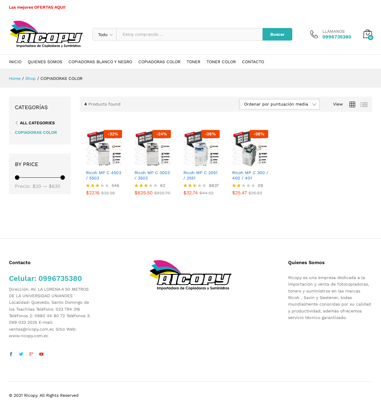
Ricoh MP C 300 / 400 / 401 (250, 175)
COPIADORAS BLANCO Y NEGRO (100, 62)
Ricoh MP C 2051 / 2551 (200, 175)
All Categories (37, 122)
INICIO (15, 62)
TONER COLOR (221, 62)
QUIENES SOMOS (45, 62)
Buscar (277, 34)
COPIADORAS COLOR (159, 62)
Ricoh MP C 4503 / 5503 (103, 175)
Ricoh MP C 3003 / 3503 (152, 175)
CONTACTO (253, 62)
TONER (193, 62)
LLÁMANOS (333, 31)
